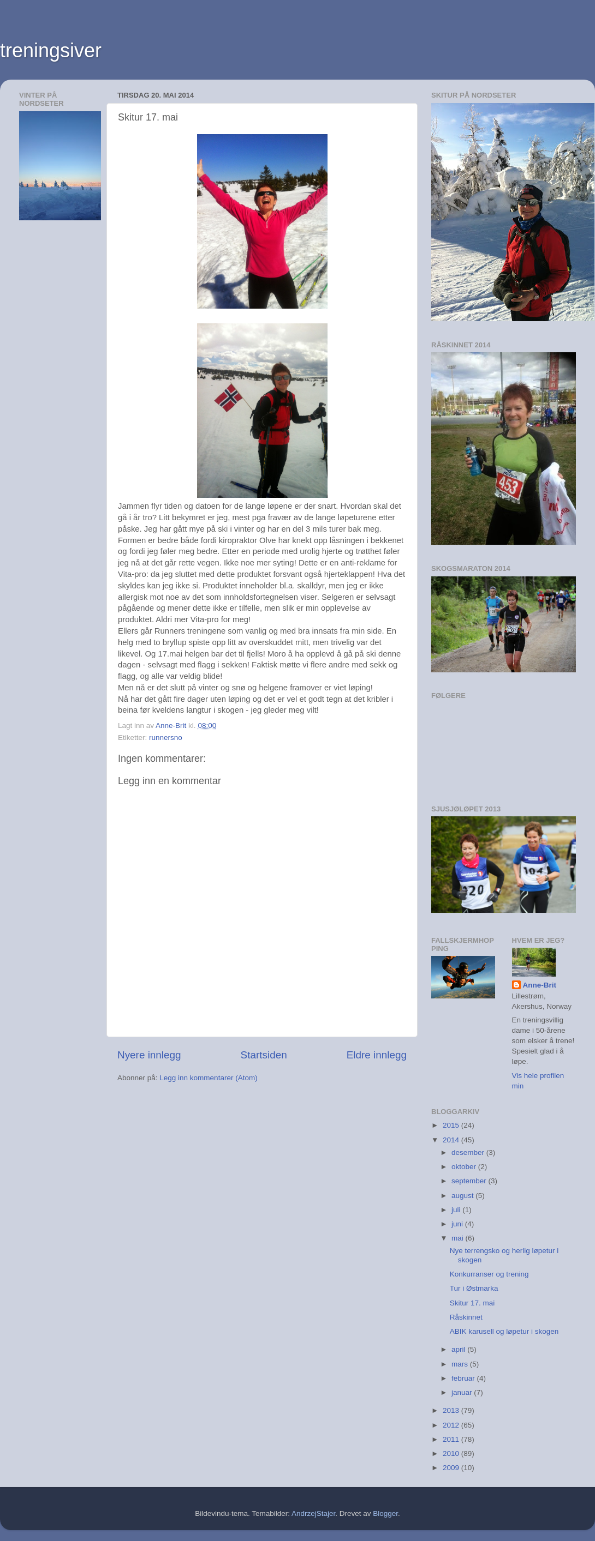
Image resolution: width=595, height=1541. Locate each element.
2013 (452, 1410)
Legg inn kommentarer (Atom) (208, 1078)
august (463, 1195)
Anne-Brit (540, 985)
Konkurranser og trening (489, 1274)
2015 (452, 1125)
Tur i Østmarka (474, 1288)
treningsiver (51, 50)
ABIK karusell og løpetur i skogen (504, 1331)
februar (464, 1378)
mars (460, 1364)
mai (458, 1238)
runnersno (165, 737)
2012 (452, 1425)
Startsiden (264, 1055)
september (470, 1181)
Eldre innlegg (377, 1055)
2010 (452, 1453)
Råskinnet (466, 1317)
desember (468, 1152)
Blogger (385, 1513)
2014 (452, 1140)
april (459, 1349)
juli (456, 1210)
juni (458, 1224)
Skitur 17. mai (472, 1303)
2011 (452, 1439)
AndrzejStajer (313, 1513)
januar (462, 1392)
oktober (464, 1167)
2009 (452, 1468)
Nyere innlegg (149, 1055)
